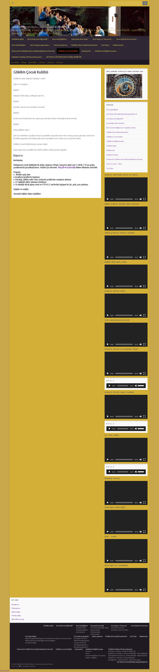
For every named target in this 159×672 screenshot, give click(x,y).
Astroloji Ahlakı (19, 45)
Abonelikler (32, 62)
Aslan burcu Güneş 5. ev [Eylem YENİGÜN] (121, 651)
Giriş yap (50, 62)
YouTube (105, 45)
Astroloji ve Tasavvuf (103, 39)
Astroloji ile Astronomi (126, 39)
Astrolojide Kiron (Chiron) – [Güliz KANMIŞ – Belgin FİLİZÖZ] (127, 655)
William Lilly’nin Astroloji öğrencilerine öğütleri (40, 640)
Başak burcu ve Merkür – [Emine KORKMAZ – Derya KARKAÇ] (128, 653)
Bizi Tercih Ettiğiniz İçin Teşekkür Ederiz (121, 128)
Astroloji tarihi (80, 632)
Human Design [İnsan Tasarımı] (95, 655)
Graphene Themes (29, 666)
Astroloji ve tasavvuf (117, 628)
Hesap (23, 62)
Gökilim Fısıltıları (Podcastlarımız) (27, 57)
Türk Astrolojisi (95, 632)
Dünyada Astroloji (80, 39)
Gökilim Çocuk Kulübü (68, 51)
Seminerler (86, 51)
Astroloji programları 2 (81, 647)
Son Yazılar (15, 62)
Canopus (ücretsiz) (80, 643)
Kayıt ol (42, 62)
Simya (87, 653)
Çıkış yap (59, 62)
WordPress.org (18, 619)
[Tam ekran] (144, 199)
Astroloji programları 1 (81, 645)
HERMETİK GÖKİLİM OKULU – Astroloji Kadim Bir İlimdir (55, 26)
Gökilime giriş (18, 39)
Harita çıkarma (60, 45)
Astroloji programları (40, 45)
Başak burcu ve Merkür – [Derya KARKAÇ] (121, 658)
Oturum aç (16, 608)
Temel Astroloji (81, 628)
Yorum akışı (16, 615)
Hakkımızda (118, 45)
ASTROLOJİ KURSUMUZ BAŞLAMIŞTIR (63, 57)
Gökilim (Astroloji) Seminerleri (84, 45)
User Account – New (114, 164)
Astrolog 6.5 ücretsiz (80, 638)
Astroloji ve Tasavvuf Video (119, 630)
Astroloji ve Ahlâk (30, 643)
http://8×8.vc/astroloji (66, 167)
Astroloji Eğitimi (60, 39)
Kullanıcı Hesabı (112, 155)
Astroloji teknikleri (82, 630)
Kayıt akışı (16, 612)
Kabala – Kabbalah (91, 658)
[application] (126, 189)
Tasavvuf (88, 651)
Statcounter (5, 670)
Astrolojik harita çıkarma (115, 123)
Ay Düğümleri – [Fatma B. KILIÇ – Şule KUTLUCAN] (124, 660)
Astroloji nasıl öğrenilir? (37, 39)
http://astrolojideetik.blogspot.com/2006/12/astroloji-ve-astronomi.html (48, 638)
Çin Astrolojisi (95, 634)
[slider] (122, 385)
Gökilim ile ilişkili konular (106, 51)
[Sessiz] (140, 199)
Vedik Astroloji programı (81, 640)
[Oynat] (108, 199)
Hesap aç (15, 604)
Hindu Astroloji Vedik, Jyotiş (99, 628)
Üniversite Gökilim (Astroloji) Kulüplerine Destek (33, 51)
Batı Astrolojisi (95, 630)
